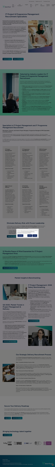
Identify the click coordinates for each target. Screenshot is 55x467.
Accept (35, 235)
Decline (29, 235)
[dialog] (27, 233)
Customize (20, 235)
